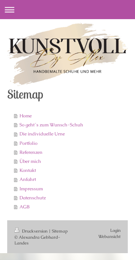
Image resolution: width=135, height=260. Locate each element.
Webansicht (109, 236)
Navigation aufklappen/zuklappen (67, 9)
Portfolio (28, 143)
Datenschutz (32, 198)
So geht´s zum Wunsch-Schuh (51, 125)
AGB (24, 207)
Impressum (31, 189)
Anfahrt (27, 179)
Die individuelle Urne (42, 134)
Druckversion (31, 231)
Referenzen (30, 152)
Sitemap (60, 231)
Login (115, 230)
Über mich (30, 161)
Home (25, 116)
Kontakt (27, 170)
